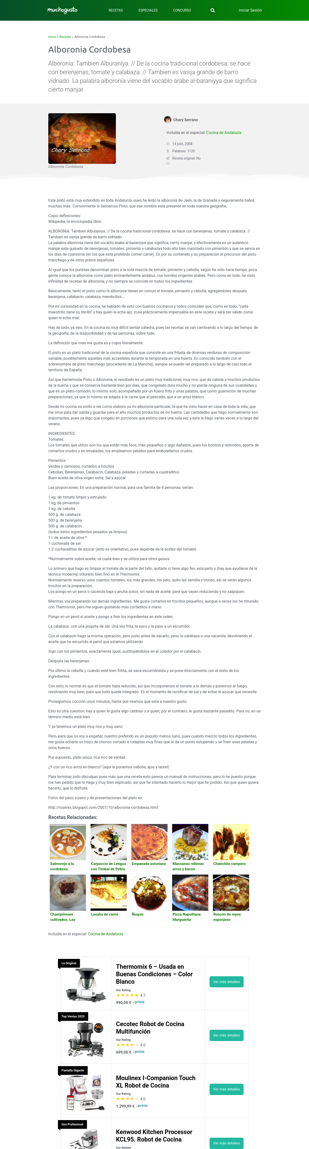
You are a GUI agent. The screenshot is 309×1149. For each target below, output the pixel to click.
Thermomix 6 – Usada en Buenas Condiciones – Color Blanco (154, 974)
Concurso (182, 10)
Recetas (116, 10)
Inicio (52, 37)
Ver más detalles (226, 982)
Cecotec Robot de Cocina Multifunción (150, 1028)
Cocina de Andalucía (223, 132)
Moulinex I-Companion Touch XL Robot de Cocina (156, 1082)
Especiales (148, 10)
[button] (213, 10)
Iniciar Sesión (250, 10)
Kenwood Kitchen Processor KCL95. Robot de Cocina (154, 1136)
